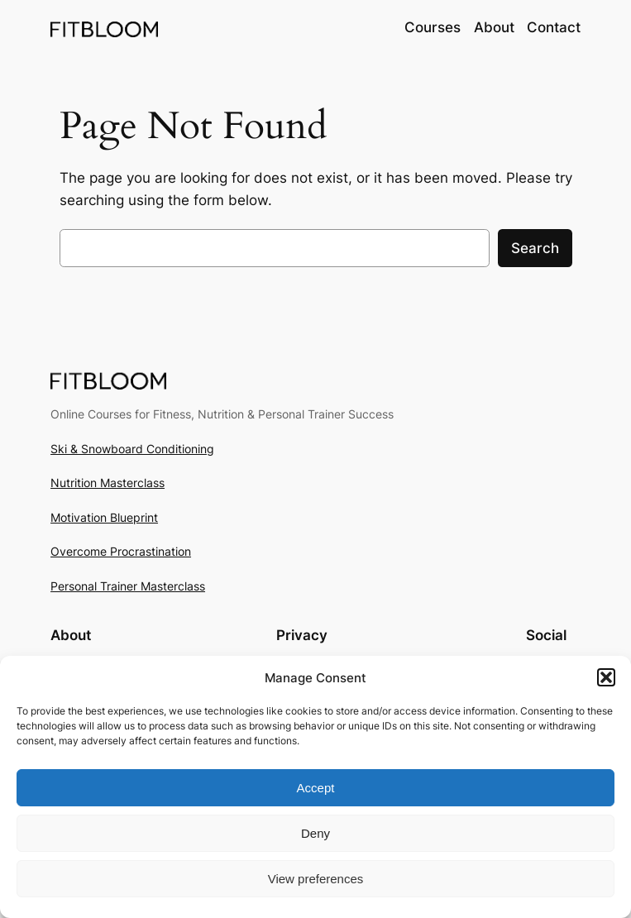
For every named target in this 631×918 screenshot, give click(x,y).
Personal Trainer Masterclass (127, 586)
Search (535, 248)
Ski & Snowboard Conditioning (132, 449)
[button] (606, 677)
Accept (316, 788)
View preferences (316, 879)
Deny (315, 833)
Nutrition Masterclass (107, 483)
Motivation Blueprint (104, 517)
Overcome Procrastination (120, 551)
